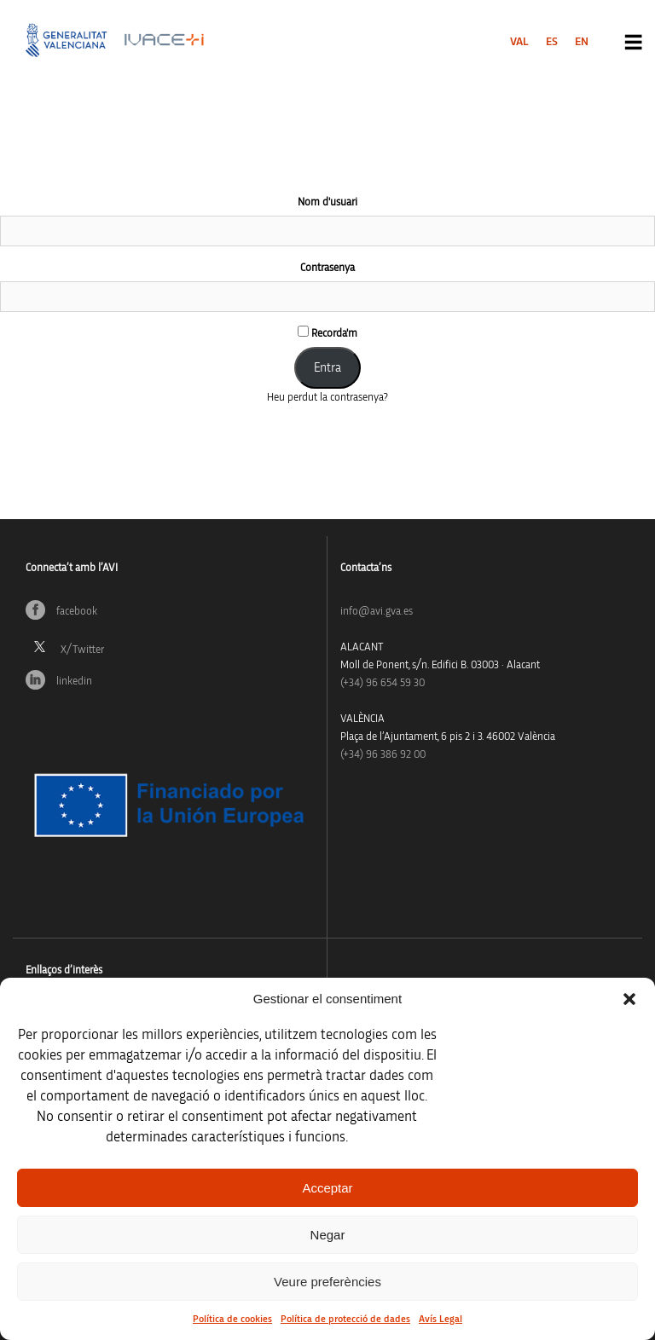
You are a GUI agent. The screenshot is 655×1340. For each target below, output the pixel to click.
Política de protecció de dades (345, 1319)
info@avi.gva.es (376, 611)
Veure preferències (327, 1281)
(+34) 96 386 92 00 (383, 754)
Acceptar (327, 1188)
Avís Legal (440, 1319)
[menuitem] (519, 42)
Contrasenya (327, 268)
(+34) (382, 683)
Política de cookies (232, 1319)
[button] (629, 999)
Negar (327, 1234)
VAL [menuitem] (519, 42)
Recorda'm (327, 332)
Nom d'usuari (327, 202)
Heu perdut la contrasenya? (327, 397)
